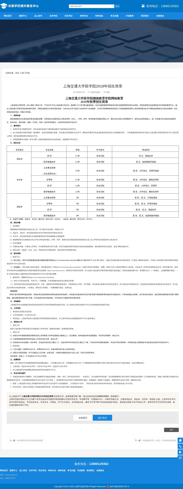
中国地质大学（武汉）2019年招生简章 (155, 440)
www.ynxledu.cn (11, 475)
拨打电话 (102, 418)
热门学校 (26, 73)
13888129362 (103, 396)
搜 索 (117, 6)
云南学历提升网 (81, 486)
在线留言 (83, 418)
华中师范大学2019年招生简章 (26, 440)
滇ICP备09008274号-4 (119, 486)
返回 (171, 430)
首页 (17, 73)
